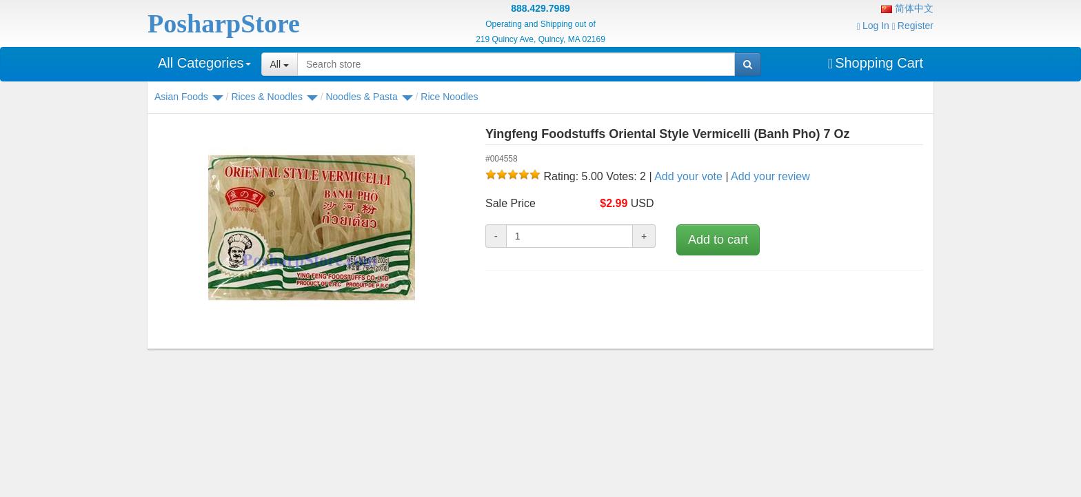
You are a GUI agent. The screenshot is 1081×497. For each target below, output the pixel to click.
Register (912, 25)
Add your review (770, 176)
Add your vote (688, 176)
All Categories (204, 62)
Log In (873, 25)
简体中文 (907, 8)
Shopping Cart (875, 62)
